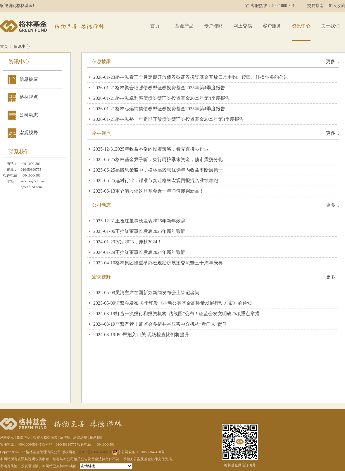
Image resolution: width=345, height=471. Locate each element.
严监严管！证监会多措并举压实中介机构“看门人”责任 (171, 324)
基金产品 (184, 25)
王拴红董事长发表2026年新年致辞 (150, 220)
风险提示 (7, 437)
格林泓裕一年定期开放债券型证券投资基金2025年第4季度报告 (179, 119)
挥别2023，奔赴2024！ (138, 241)
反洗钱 (65, 437)
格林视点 (28, 97)
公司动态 (28, 114)
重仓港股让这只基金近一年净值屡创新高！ (159, 191)
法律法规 (80, 437)
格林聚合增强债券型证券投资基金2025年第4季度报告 (170, 87)
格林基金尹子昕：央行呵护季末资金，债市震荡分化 (169, 159)
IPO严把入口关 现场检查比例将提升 (152, 334)
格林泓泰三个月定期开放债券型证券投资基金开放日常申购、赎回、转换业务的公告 (201, 77)
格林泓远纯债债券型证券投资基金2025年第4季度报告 (170, 108)
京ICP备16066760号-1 (94, 452)
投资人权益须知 (45, 437)
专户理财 (213, 25)
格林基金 (53, 26)
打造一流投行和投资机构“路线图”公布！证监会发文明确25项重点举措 (187, 313)
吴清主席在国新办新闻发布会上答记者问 (157, 292)
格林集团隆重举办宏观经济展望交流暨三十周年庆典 (169, 262)
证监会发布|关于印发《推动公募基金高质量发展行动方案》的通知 (183, 303)
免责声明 (23, 437)
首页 (155, 25)
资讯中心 (301, 25)
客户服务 (272, 25)
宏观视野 (28, 132)
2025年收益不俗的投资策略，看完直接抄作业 (162, 148)
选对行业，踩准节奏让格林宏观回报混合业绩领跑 (166, 180)
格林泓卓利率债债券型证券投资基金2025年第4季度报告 (172, 98)
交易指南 (315, 6)
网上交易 (242, 25)
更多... (332, 61)
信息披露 (28, 79)
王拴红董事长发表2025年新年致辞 (150, 231)
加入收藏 (337, 6)
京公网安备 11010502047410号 (138, 452)
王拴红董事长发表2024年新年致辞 (150, 252)
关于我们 (330, 25)
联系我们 (96, 437)
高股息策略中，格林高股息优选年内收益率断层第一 (169, 170)
